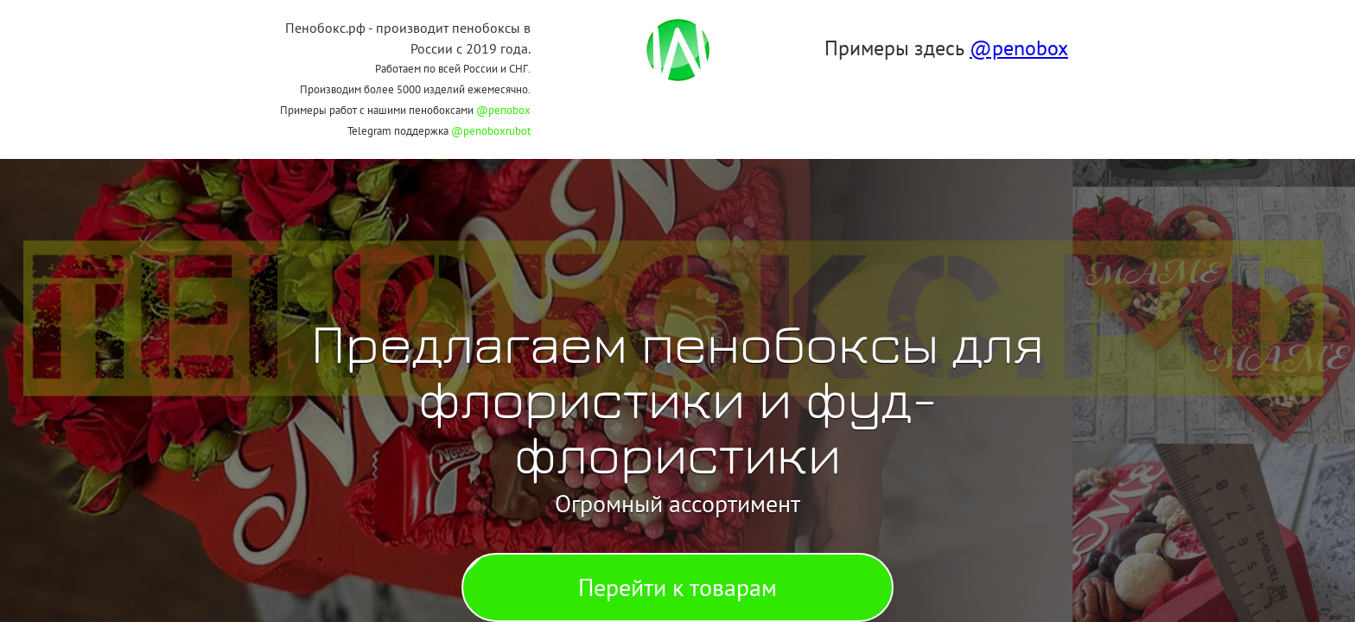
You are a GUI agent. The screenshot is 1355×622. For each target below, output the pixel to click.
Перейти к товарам (677, 587)
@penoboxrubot (491, 131)
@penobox (503, 110)
